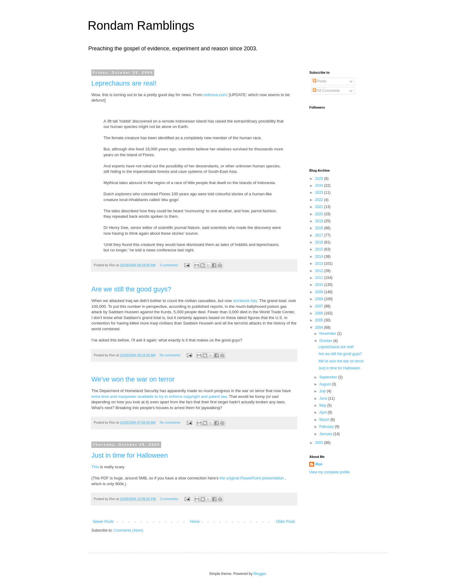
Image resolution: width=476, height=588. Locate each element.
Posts (319, 81)
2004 (319, 327)
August (325, 384)
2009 (319, 292)
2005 (319, 320)
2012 (319, 271)
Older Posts (285, 521)
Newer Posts (103, 521)
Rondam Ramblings (141, 25)
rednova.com (214, 94)
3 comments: (169, 265)
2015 (319, 249)
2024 (319, 185)
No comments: (171, 355)
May (323, 405)
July (323, 391)
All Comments (326, 91)
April (323, 412)
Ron (318, 464)
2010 (319, 285)
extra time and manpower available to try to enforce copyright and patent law (159, 396)
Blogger (259, 574)
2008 (319, 299)
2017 (319, 235)
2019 (319, 221)
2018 (319, 228)
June (323, 398)
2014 (319, 256)
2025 (319, 178)
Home (195, 521)
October (326, 341)
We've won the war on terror (133, 379)
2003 (319, 443)
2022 (319, 200)
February (327, 427)
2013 (319, 263)
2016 (319, 242)
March (325, 420)
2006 (319, 313)
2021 (319, 207)
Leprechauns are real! (123, 83)
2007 (319, 306)
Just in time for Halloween (129, 455)
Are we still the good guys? (131, 289)
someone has (245, 300)
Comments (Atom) (128, 530)
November (328, 333)
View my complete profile (329, 472)
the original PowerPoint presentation (252, 478)
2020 (319, 214)
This (95, 467)
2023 (319, 192)
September (328, 377)
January (326, 434)
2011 (319, 278)
